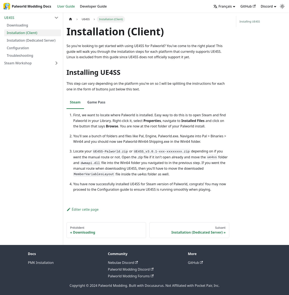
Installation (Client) (22, 32)
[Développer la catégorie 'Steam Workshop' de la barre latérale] (56, 63)
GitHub (248, 6)
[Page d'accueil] (71, 19)
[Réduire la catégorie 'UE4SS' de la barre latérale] (56, 17)
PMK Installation (41, 262)
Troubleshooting (20, 55)
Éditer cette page (83, 209)
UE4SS (9, 17)
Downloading (17, 25)
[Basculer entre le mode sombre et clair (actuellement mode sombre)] (282, 6)
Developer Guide (93, 6)
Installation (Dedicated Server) (31, 40)
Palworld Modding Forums (131, 276)
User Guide (66, 6)
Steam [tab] (75, 102)
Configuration (18, 48)
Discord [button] (267, 6)
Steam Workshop (18, 63)
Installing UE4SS (250, 21)
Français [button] (222, 6)
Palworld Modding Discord (131, 269)
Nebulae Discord (123, 262)
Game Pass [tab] (96, 102)
